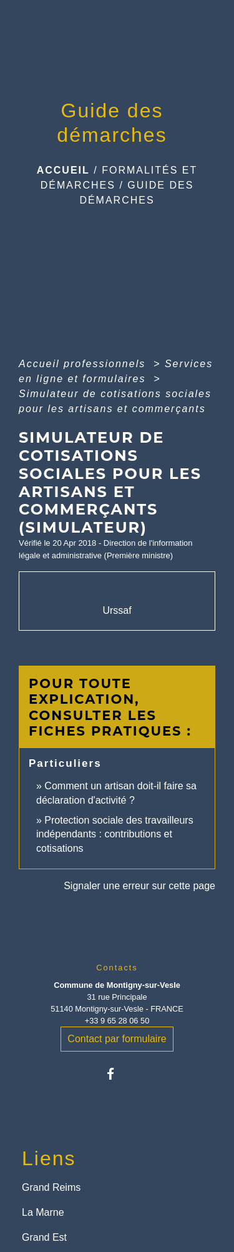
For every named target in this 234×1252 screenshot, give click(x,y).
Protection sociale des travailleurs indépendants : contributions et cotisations (114, 834)
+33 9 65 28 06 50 (117, 1020)
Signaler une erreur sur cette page (139, 885)
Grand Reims (51, 1187)
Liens (49, 1158)
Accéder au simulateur (117, 589)
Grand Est (44, 1237)
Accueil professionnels (84, 363)
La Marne (43, 1212)
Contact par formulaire (116, 1038)
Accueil (63, 170)
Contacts (117, 967)
